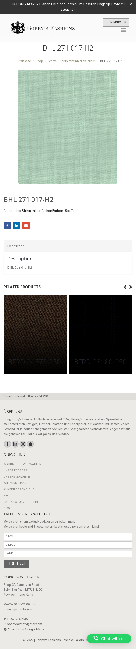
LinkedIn (16, 225)
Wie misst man (15, 483)
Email (26, 225)
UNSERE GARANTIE (17, 477)
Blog (7, 508)
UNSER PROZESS (16, 470)
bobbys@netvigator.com (24, 624)
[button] (109, 638)
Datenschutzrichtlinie (22, 502)
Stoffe (70, 211)
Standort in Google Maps (26, 629)
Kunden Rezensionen (20, 489)
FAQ (6, 496)
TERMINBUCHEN (115, 22)
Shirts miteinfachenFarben (42, 211)
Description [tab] (16, 246)
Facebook (7, 225)
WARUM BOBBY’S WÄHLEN (23, 464)
